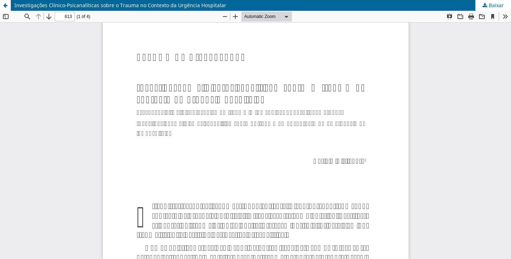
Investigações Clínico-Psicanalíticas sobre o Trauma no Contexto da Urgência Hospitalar (120, 5)
